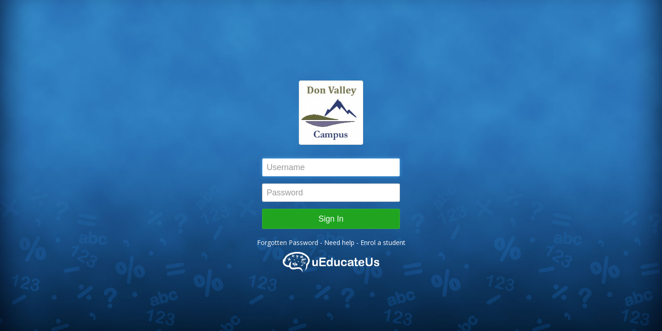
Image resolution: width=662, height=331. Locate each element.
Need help (340, 242)
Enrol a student (382, 242)
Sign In (331, 218)
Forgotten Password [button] (287, 242)
